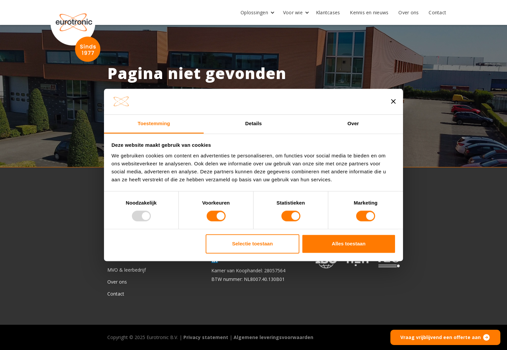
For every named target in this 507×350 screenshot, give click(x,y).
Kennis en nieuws (369, 12)
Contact (437, 12)
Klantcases (328, 12)
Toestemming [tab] (154, 123)
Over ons (408, 12)
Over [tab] (353, 123)
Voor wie (293, 12)
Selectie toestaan (252, 243)
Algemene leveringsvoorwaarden (273, 337)
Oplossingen (254, 12)
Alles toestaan (349, 243)
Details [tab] (253, 123)
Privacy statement (205, 337)
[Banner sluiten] (393, 101)
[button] (255, 13)
